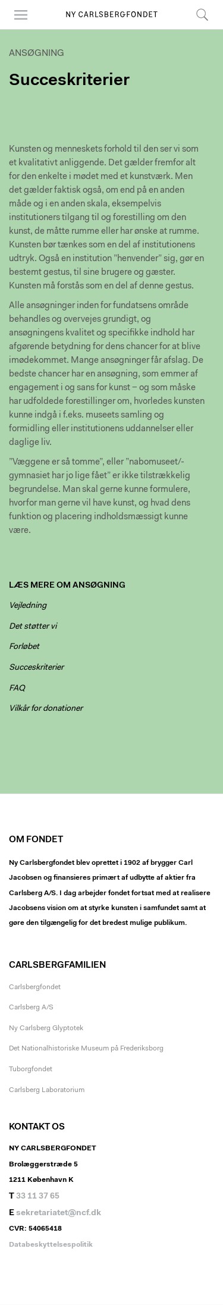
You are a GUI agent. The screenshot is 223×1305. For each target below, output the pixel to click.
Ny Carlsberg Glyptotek (46, 1028)
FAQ (17, 689)
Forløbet (24, 647)
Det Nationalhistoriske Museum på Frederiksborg (86, 1048)
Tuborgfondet (30, 1069)
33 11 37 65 (37, 1197)
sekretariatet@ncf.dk (58, 1213)
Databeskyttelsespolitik (51, 1244)
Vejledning (27, 606)
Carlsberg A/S (31, 1007)
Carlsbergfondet (35, 987)
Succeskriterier (36, 668)
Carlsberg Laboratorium (46, 1090)
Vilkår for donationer (46, 709)
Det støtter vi (32, 627)
